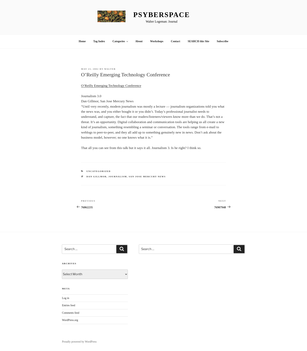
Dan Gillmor (97, 176)
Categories (120, 41)
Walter (110, 69)
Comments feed (70, 312)
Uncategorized (99, 171)
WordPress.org (70, 320)
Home (82, 41)
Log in (65, 298)
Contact (175, 41)
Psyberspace (161, 15)
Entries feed (68, 305)
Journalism (117, 176)
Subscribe (222, 41)
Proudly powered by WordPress (79, 341)
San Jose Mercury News (147, 176)
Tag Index (99, 41)
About (139, 41)
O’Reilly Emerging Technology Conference (111, 86)
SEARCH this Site (198, 41)
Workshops (156, 41)
